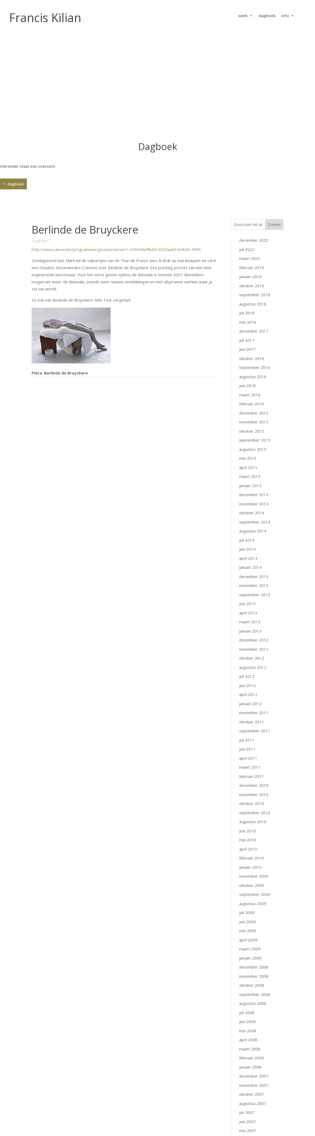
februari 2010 (251, 753)
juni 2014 (247, 444)
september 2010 (254, 708)
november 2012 (253, 544)
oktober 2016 (251, 254)
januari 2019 (250, 172)
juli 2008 (246, 908)
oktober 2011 (251, 617)
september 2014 (254, 417)
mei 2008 (247, 926)
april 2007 (248, 1035)
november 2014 (253, 399)
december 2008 (253, 862)
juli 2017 (246, 236)
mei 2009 (247, 826)
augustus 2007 (252, 999)
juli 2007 (246, 1008)
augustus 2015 (252, 345)
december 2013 (253, 472)
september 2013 (254, 490)
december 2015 (253, 308)
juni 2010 (247, 726)
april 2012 (248, 590)
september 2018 (254, 190)
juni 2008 (247, 917)
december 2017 (253, 226)
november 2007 (253, 981)
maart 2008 (249, 944)
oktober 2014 (251, 408)
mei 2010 (247, 735)
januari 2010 (250, 762)
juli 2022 (246, 145)
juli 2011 (246, 635)
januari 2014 (250, 463)
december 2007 (253, 971)
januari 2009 (250, 853)
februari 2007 (251, 1053)
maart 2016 (249, 290)
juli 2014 (246, 435)
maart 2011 (249, 662)
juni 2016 (247, 281)
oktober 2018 (251, 181)
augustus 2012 (252, 563)
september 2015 (254, 335)
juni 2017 (247, 245)
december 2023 (253, 136)
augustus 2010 (252, 717)
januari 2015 (250, 381)
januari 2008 (250, 962)
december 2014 (253, 390)
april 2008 (248, 935)
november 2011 (253, 608)
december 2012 (253, 535)
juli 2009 (246, 808)
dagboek (267, 16)
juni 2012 (247, 581)
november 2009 (253, 771)
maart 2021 (249, 154)
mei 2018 (247, 217)
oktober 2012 (251, 553)
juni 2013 (247, 499)
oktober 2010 (251, 699)
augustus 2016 (252, 272)
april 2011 (248, 653)
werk (243, 16)
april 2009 (248, 835)
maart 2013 (249, 517)
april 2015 (248, 363)
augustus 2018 (252, 199)
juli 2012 (246, 572)
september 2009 (254, 790)
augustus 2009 (252, 799)
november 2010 (253, 690)
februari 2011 (251, 672)
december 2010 (253, 681)
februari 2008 (251, 953)
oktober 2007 (251, 989)
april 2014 (248, 454)
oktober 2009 (251, 781)
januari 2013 (250, 526)
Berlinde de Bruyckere (85, 125)
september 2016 (254, 263)
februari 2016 (251, 299)
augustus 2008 (252, 899)
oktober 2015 (251, 326)
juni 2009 (247, 817)
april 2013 (248, 508)
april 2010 (248, 744)
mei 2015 (247, 354)
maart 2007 (249, 1044)
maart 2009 (249, 844)
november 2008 (253, 872)
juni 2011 (247, 644)
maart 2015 (249, 372)
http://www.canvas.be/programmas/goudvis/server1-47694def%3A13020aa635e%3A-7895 (116, 145)
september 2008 (254, 890)
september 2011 (254, 626)
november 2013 (253, 481)
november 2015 (253, 317)
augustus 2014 (252, 426)
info (285, 16)
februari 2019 (251, 163)
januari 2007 (250, 1062)
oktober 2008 (251, 880)
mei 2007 (247, 1026)
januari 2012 (250, 599)
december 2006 (253, 1071)
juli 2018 (246, 208)
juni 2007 (247, 1017)
